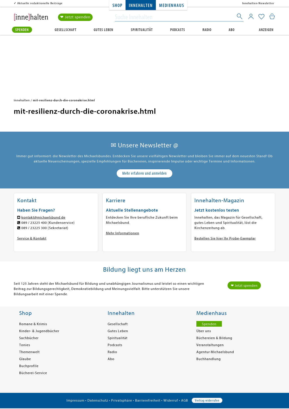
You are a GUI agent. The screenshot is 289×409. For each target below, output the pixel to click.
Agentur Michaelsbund (215, 352)
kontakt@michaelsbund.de (43, 217)
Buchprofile (29, 366)
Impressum (75, 400)
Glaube (25, 359)
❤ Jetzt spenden (75, 17)
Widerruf (170, 400)
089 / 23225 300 (34, 228)
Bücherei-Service (33, 373)
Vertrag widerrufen (207, 400)
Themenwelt (29, 352)
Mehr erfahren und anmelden (144, 173)
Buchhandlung (208, 359)
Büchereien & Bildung (214, 338)
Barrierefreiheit (147, 400)
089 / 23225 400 (34, 223)
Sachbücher (29, 338)
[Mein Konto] (251, 16)
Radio (206, 30)
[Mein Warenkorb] (272, 16)
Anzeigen (266, 30)
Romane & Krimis (33, 324)
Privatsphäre (121, 400)
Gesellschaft (65, 30)
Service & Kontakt (31, 238)
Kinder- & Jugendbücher (39, 331)
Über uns (203, 331)
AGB (184, 400)
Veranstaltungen (210, 345)
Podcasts (177, 30)
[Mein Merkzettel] (261, 17)
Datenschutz (97, 400)
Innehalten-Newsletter (258, 3)
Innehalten (141, 5)
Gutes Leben (103, 30)
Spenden (22, 30)
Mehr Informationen (122, 233)
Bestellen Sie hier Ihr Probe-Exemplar (225, 238)
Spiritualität (142, 30)
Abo (232, 30)
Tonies (24, 345)
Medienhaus (171, 5)
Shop (117, 5)
